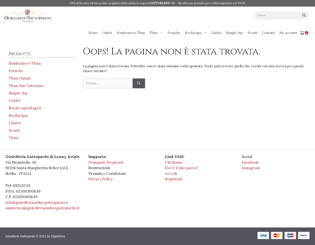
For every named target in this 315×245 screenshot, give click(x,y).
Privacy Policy (100, 179)
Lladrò (216, 33)
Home (93, 33)
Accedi (171, 173)
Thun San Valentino (26, 85)
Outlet (107, 33)
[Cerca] (139, 83)
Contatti (268, 33)
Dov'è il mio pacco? (182, 167)
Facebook (250, 162)
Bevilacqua (197, 33)
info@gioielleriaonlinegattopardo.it (36, 202)
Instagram (251, 167)
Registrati (173, 179)
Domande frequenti (106, 162)
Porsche (174, 33)
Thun (157, 33)
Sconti (252, 33)
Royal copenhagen (25, 108)
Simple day (234, 33)
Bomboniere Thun (131, 33)
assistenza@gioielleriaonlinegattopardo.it (42, 208)
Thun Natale (20, 78)
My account (288, 33)
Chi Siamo (173, 162)
